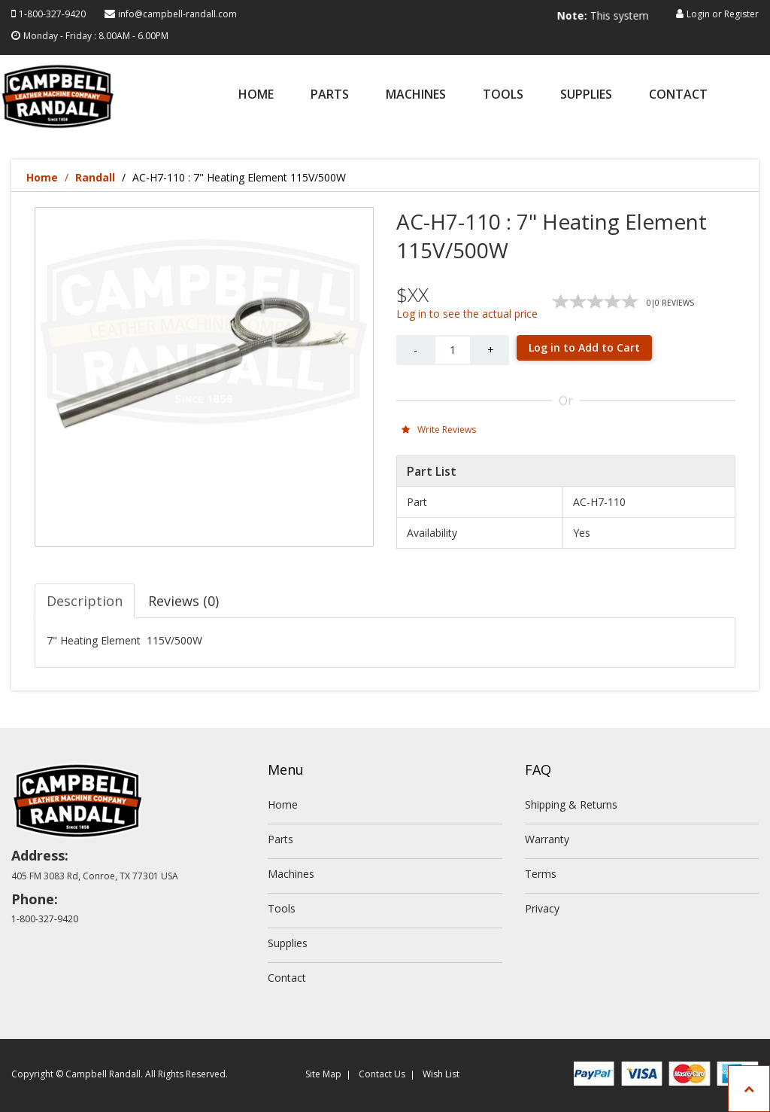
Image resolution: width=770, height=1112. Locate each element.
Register (741, 14)
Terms (540, 874)
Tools (503, 95)
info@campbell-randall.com (177, 14)
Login (698, 14)
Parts (330, 95)
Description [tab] (85, 601)
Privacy (542, 908)
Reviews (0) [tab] (183, 601)
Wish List (441, 1074)
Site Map (323, 1074)
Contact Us (382, 1074)
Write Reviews (439, 429)
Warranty (547, 839)
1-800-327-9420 (52, 14)
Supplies (586, 95)
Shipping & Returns (571, 804)
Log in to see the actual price (467, 313)
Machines (416, 95)
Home (256, 95)
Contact (678, 95)
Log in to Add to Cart (584, 347)
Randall (95, 177)
